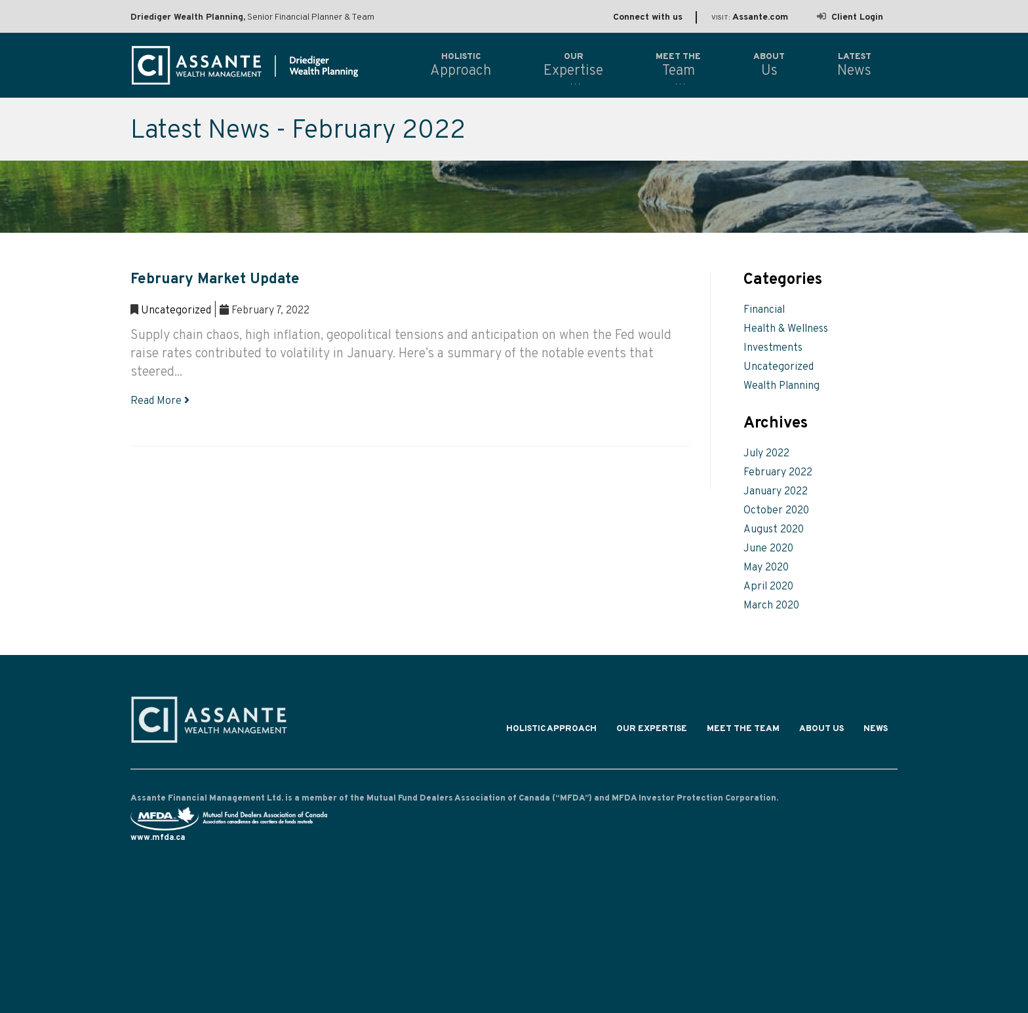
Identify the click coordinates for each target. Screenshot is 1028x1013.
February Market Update (215, 279)
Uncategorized (176, 310)
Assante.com (749, 17)
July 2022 (766, 453)
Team (678, 65)
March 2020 (771, 605)
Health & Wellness (785, 329)
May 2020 (766, 567)
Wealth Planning (781, 386)
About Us (821, 731)
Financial (764, 310)
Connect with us (647, 17)
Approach (460, 65)
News (875, 731)
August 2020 (773, 529)
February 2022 (777, 472)
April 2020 (768, 586)
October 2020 (776, 510)
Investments (772, 348)
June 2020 (768, 548)
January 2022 (775, 491)
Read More (159, 401)
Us (769, 65)
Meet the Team (743, 731)
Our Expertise (651, 731)
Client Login (850, 17)
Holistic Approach (551, 731)
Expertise (573, 65)
